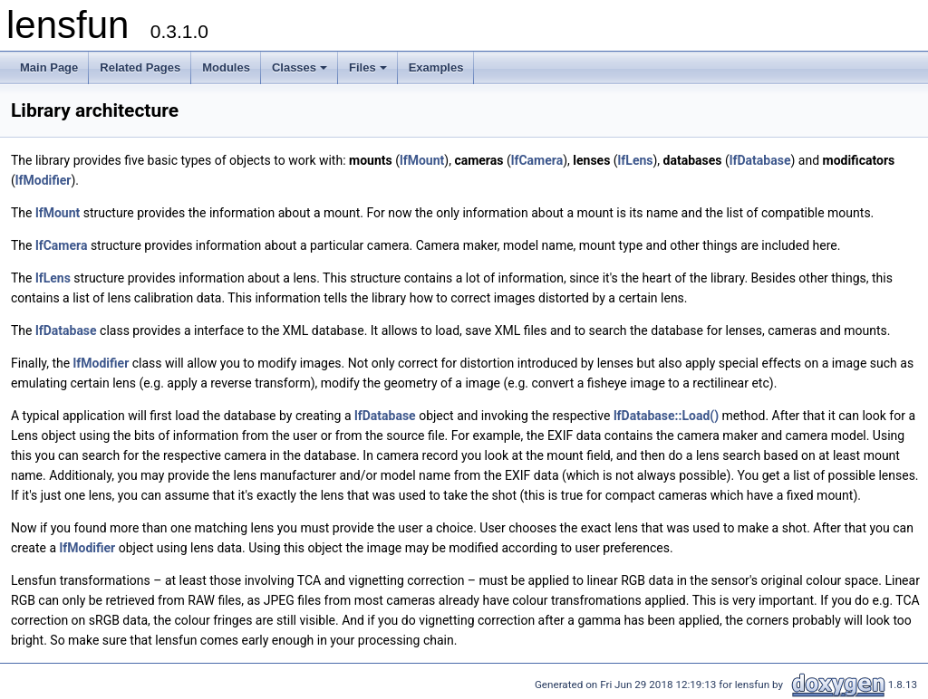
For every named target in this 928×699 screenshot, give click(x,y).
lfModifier (43, 180)
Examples (436, 67)
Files (369, 72)
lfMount (422, 160)
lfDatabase (760, 160)
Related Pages (140, 67)
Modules (226, 67)
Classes (301, 72)
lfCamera (537, 160)
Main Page (49, 67)
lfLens (635, 160)
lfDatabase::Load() (666, 415)
